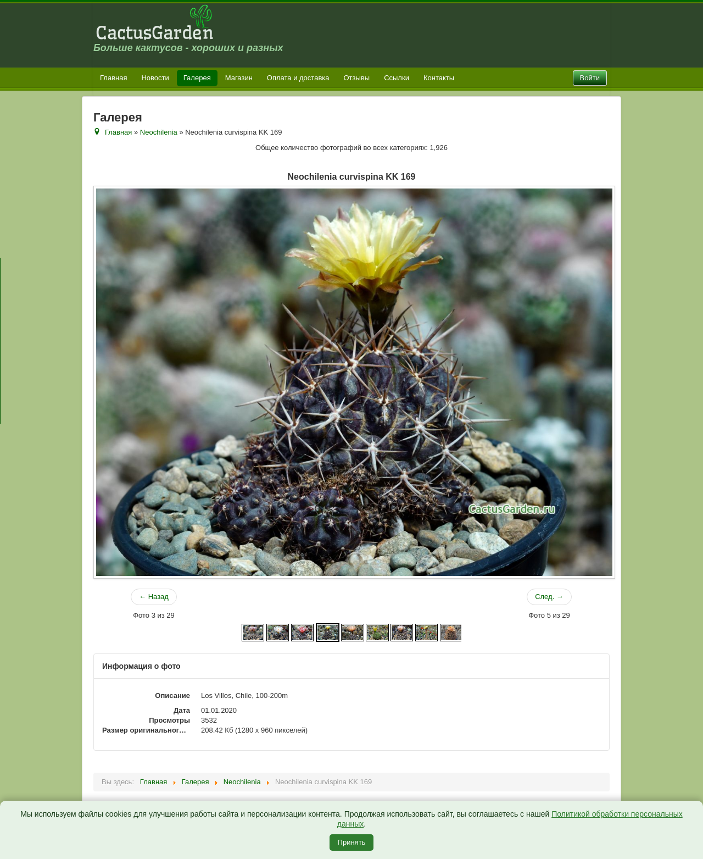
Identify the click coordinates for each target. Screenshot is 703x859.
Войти (590, 78)
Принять (352, 842)
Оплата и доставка (298, 78)
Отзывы (357, 78)
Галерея (197, 78)
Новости (155, 78)
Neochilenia (158, 132)
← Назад (154, 596)
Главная (113, 78)
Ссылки (396, 78)
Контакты (438, 78)
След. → (549, 596)
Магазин (239, 78)
